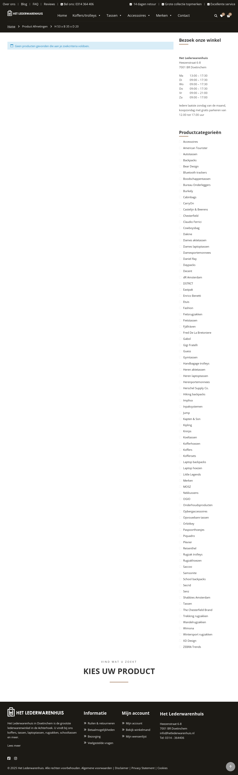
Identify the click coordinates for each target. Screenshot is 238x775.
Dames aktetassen (194, 240)
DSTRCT (188, 283)
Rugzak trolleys (192, 554)
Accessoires (139, 15)
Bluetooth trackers (195, 172)
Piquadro (189, 536)
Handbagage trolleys (196, 363)
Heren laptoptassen (195, 376)
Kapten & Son (191, 419)
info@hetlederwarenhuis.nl (177, 733)
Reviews (49, 4)
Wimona (188, 628)
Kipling (187, 425)
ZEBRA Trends (192, 647)
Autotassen (190, 154)
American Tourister (195, 148)
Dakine (187, 234)
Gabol (187, 339)
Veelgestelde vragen (100, 743)
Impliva (188, 400)
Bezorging (94, 736)
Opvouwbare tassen (196, 517)
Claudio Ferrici (192, 222)
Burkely (188, 191)
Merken (164, 15)
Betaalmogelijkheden (101, 730)
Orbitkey (188, 523)
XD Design (189, 640)
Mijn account (134, 723)
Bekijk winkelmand (138, 730)
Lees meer (14, 745)
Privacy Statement (143, 768)
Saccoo (187, 566)
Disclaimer (121, 768)
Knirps (187, 431)
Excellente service (221, 4)
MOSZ (187, 486)
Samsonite (190, 573)
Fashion (188, 308)
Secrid (187, 585)
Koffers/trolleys (87, 15)
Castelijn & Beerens (195, 209)
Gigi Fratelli (190, 345)
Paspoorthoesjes (193, 530)
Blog (24, 4)
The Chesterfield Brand (197, 610)
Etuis (186, 302)
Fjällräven (189, 326)
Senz (186, 591)
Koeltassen (190, 437)
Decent (187, 271)
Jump (186, 413)
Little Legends (192, 474)
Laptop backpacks (194, 462)
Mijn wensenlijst (136, 736)
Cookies (162, 768)
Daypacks (189, 265)
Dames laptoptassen (196, 246)
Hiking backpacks (194, 394)
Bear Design (191, 166)
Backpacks (190, 160)
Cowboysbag (191, 228)
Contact (184, 15)
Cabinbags (189, 197)
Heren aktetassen (194, 369)
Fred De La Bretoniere (197, 332)
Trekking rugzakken (195, 616)
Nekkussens (190, 493)
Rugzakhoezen (192, 560)
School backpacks (194, 579)
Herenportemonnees (196, 382)
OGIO (186, 499)
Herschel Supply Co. (196, 388)
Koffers (187, 450)
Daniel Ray (190, 259)
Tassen (114, 15)
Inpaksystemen (192, 406)
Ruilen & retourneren (101, 723)
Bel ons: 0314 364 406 (77, 4)
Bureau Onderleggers (196, 185)
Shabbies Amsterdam (196, 597)
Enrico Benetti (192, 295)
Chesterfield (190, 216)
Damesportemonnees (197, 252)
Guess (187, 351)
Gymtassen (190, 357)
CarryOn (188, 203)
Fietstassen (190, 320)
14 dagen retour (143, 4)
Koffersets (189, 456)
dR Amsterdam (192, 277)
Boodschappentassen (196, 179)
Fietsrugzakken (192, 314)
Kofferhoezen (191, 443)
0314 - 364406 (174, 738)
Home (62, 15)
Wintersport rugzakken (197, 634)
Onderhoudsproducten (198, 505)
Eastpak (188, 289)
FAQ (35, 4)
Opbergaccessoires (195, 511)
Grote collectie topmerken (182, 4)
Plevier (187, 542)
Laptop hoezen (192, 468)
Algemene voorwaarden (96, 768)
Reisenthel (189, 548)
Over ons (9, 4)
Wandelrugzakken (194, 622)
